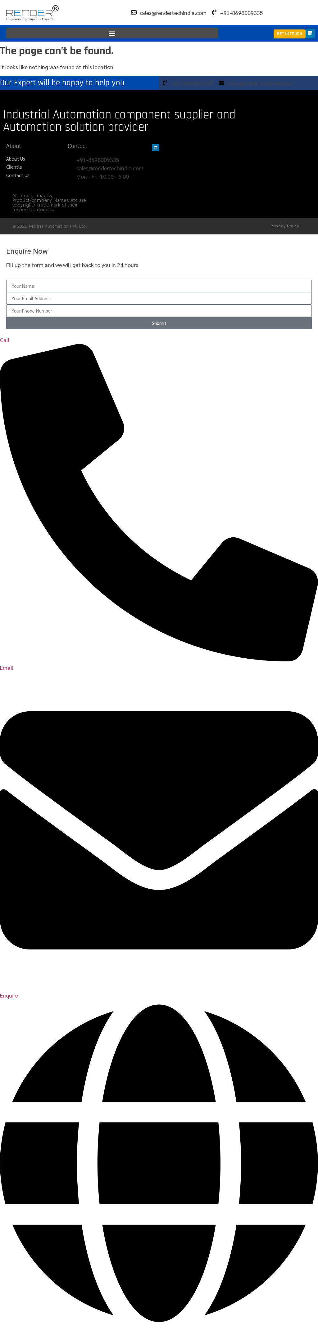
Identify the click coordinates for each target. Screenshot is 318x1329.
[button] (112, 33)
